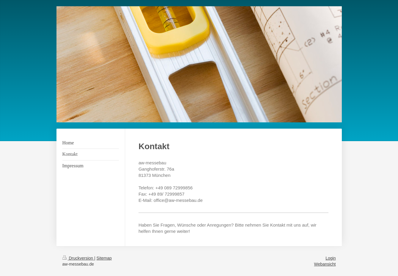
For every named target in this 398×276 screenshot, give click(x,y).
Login (330, 258)
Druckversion (78, 258)
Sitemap (104, 258)
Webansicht (325, 264)
